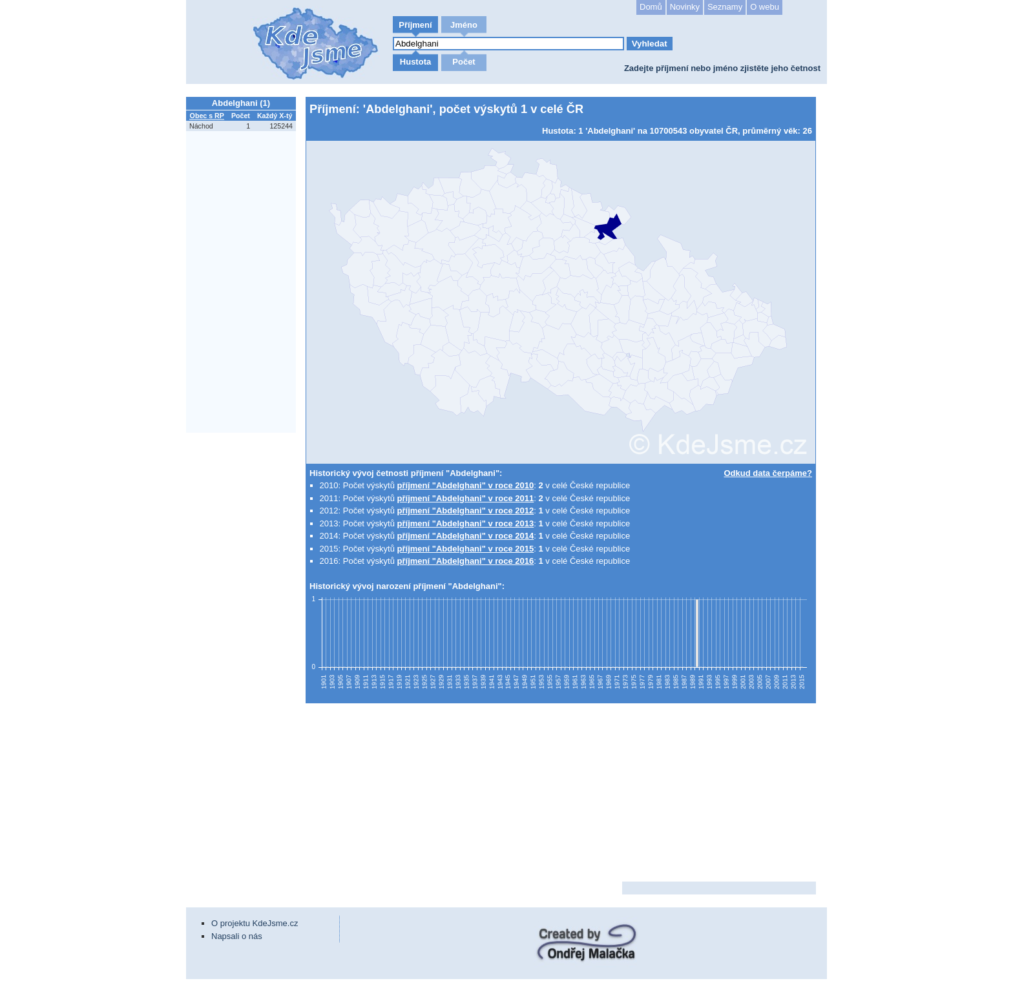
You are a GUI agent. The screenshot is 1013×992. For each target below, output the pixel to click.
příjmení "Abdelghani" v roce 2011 (465, 498)
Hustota (415, 62)
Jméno (463, 25)
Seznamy (724, 7)
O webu (764, 7)
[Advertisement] (244, 629)
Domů (651, 7)
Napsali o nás (236, 936)
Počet (463, 62)
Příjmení (415, 25)
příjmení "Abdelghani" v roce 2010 (465, 485)
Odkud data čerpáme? (768, 473)
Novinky (685, 7)
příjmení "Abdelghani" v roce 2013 (465, 523)
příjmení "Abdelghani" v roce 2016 (465, 561)
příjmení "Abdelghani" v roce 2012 (465, 510)
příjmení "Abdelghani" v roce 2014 (465, 536)
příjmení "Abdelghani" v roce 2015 (465, 548)
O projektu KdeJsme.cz (254, 923)
